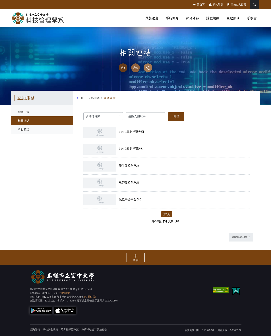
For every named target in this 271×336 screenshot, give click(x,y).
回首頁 (199, 4)
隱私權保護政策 (70, 329)
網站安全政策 (50, 329)
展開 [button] (135, 260)
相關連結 (23, 120)
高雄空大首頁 (236, 4)
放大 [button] (123, 68)
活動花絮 (23, 129)
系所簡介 (172, 18)
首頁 (81, 98)
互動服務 (233, 18)
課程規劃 (212, 18)
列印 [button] (135, 68)
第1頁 (166, 214)
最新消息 (151, 18)
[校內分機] (65, 293)
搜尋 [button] (254, 4)
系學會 (252, 18)
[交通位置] (90, 296)
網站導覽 (216, 4)
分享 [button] (148, 68)
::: (188, 4)
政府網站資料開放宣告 (94, 329)
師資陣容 (192, 18)
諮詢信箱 (35, 329)
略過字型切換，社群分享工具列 (135, 60)
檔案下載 (23, 112)
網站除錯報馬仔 (241, 237)
